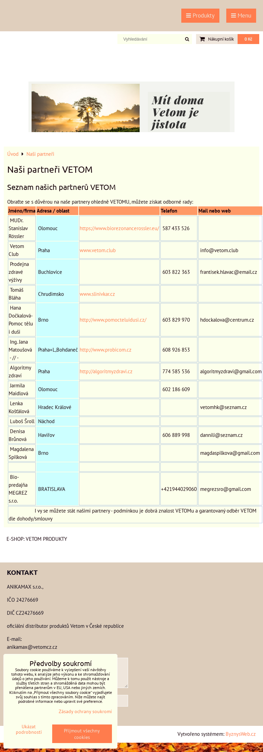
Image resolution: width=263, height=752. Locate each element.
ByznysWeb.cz (241, 733)
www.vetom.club (98, 250)
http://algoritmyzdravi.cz (106, 371)
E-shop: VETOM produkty (37, 538)
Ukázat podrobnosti (29, 729)
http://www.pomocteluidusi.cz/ (113, 319)
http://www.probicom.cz (106, 349)
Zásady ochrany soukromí (85, 711)
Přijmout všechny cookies (82, 733)
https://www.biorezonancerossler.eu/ (119, 228)
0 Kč (248, 39)
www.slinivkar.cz (97, 293)
